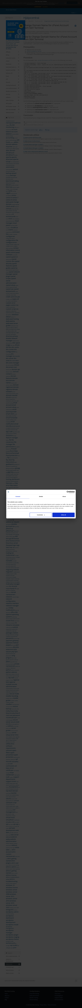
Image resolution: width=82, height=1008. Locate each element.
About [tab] (64, 496)
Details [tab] (41, 496)
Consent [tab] (18, 496)
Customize (41, 515)
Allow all (63, 515)
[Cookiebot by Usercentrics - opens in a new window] (68, 492)
